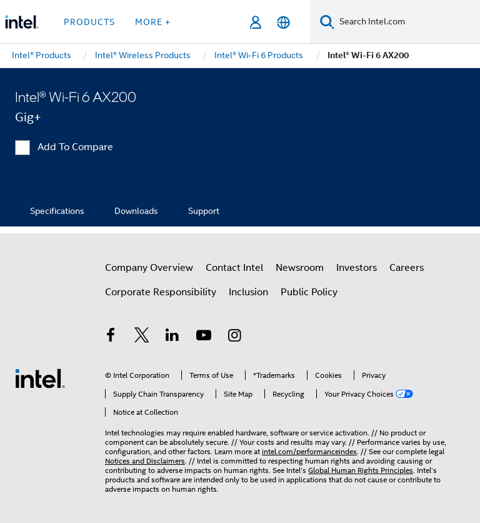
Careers (406, 268)
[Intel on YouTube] (203, 337)
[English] (283, 22)
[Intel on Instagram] (234, 337)
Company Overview (149, 268)
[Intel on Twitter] (141, 337)
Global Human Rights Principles (360, 470)
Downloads (136, 210)
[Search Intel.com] (407, 21)
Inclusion (248, 292)
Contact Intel (234, 268)
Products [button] (89, 22)
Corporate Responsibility (160, 292)
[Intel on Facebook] (110, 337)
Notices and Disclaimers (145, 460)
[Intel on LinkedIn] (172, 337)
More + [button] (153, 22)
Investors (356, 268)
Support (203, 210)
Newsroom (300, 268)
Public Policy (309, 292)
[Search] (327, 21)
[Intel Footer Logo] (40, 378)
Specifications (57, 210)
